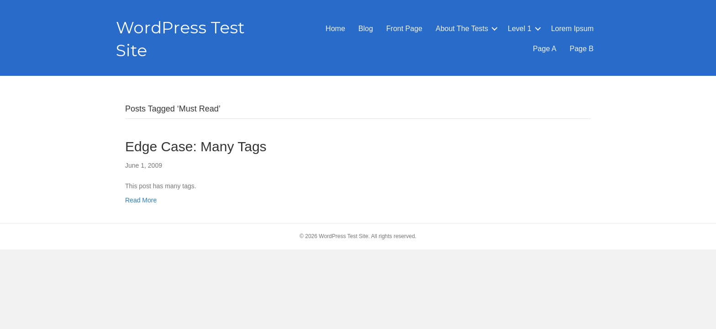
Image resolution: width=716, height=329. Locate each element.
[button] (494, 29)
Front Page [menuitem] (404, 28)
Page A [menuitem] (545, 49)
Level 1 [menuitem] (520, 28)
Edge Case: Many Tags (196, 146)
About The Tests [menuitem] (462, 28)
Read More (141, 200)
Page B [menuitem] (582, 49)
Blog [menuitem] (365, 28)
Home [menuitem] (335, 28)
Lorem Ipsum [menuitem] (572, 28)
